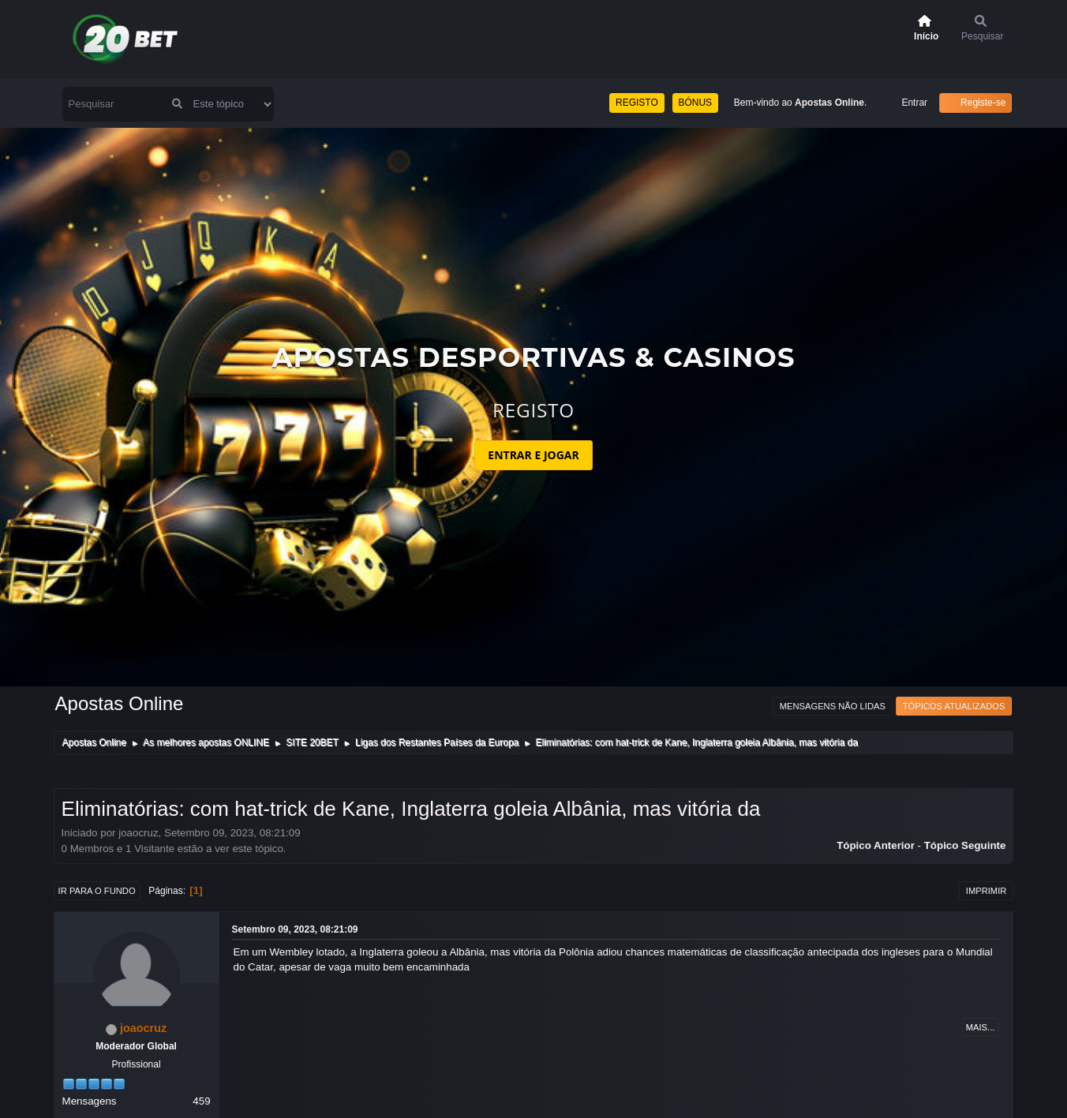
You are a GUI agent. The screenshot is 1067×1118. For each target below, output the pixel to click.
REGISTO (637, 102)
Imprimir (986, 891)
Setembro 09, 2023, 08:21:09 (295, 929)
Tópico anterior (876, 845)
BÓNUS (696, 102)
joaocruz (143, 1028)
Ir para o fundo (97, 891)
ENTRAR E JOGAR (533, 454)
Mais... (980, 1027)
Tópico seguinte (965, 845)
